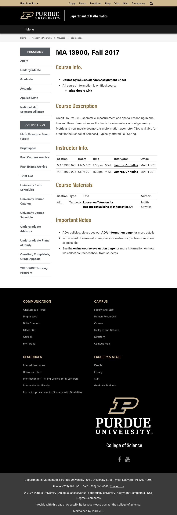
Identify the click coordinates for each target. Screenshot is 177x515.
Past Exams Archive (33, 166)
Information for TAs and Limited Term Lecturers (50, 378)
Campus (101, 301)
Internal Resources (34, 365)
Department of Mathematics (89, 16)
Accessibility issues (78, 504)
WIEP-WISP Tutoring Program (34, 270)
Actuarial (26, 88)
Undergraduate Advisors (30, 228)
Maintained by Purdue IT (88, 511)
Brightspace (28, 148)
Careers (98, 323)
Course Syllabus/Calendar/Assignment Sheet (94, 79)
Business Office (32, 372)
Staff (96, 378)
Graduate (26, 79)
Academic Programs (42, 37)
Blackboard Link (80, 90)
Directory (99, 336)
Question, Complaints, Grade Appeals (35, 256)
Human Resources (105, 316)
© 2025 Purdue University (40, 493)
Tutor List (26, 175)
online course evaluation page (94, 248)
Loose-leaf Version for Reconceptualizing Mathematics (105, 204)
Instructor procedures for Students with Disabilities (52, 392)
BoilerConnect (31, 323)
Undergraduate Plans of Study (34, 242)
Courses (61, 37)
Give (125, 3)
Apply (72, 3)
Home (23, 37)
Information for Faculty (36, 385)
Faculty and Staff (104, 309)
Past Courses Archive (34, 157)
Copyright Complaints (131, 493)
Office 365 (29, 330)
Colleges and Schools (106, 330)
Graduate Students (105, 385)
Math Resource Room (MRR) (34, 136)
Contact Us (117, 486)
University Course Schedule (32, 214)
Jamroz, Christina (126, 165)
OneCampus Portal (34, 309)
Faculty (98, 372)
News (82, 3)
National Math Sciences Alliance (32, 109)
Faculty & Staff (107, 356)
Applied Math (29, 97)
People (98, 365)
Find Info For (29, 3)
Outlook (27, 336)
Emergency (138, 3)
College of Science (128, 504)
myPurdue (29, 343)
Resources (32, 356)
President (95, 3)
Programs (35, 51)
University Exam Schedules (31, 187)
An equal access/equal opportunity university (86, 493)
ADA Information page (117, 232)
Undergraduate (30, 70)
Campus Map (102, 343)
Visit (116, 3)
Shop (107, 3)
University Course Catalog (32, 201)
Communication (37, 301)
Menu (27, 29)
